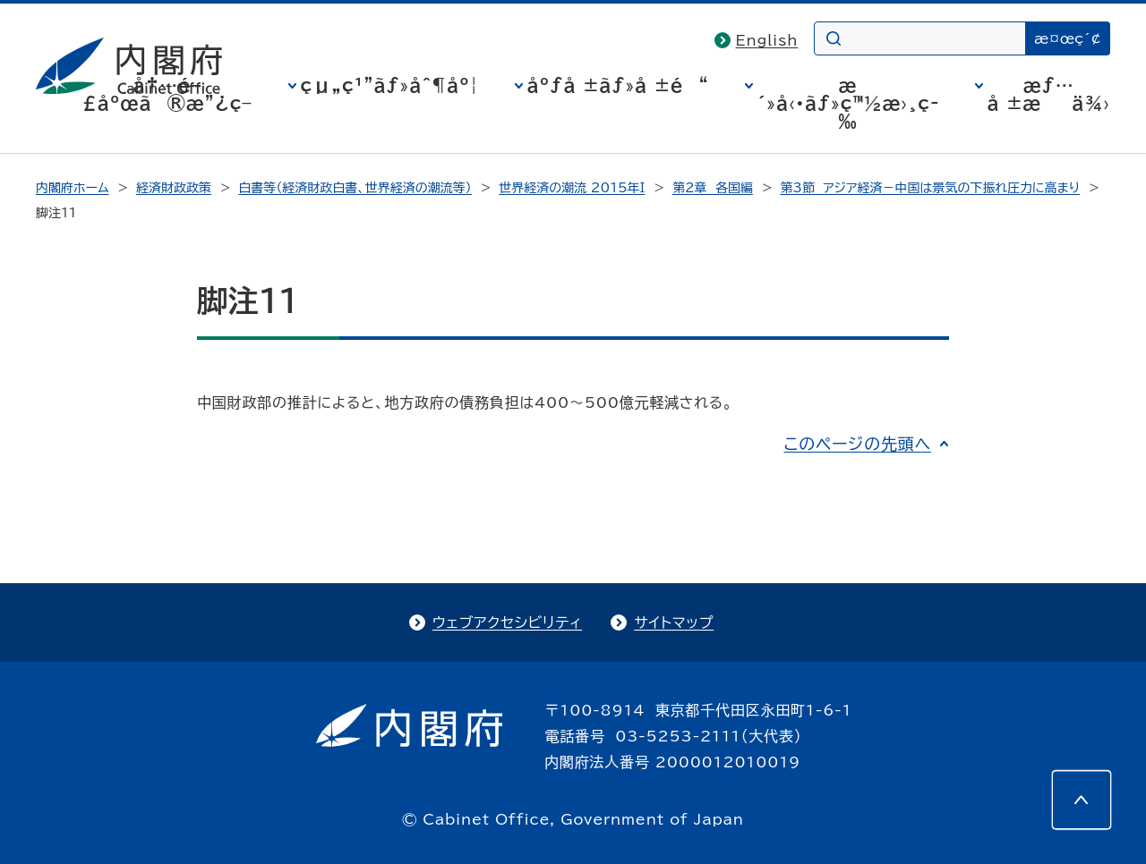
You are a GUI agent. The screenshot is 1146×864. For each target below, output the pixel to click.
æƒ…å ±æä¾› (1049, 94)
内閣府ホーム (72, 188)
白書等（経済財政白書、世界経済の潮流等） (354, 188)
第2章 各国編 (712, 188)
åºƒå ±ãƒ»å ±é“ (618, 85)
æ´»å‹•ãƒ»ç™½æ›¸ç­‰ (848, 103)
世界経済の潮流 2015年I (572, 188)
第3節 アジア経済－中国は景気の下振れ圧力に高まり (930, 188)
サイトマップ (674, 622)
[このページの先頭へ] (1081, 799)
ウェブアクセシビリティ (507, 622)
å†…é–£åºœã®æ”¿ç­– (167, 94)
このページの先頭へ (857, 444)
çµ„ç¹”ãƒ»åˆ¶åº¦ (390, 85)
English (767, 40)
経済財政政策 (173, 188)
